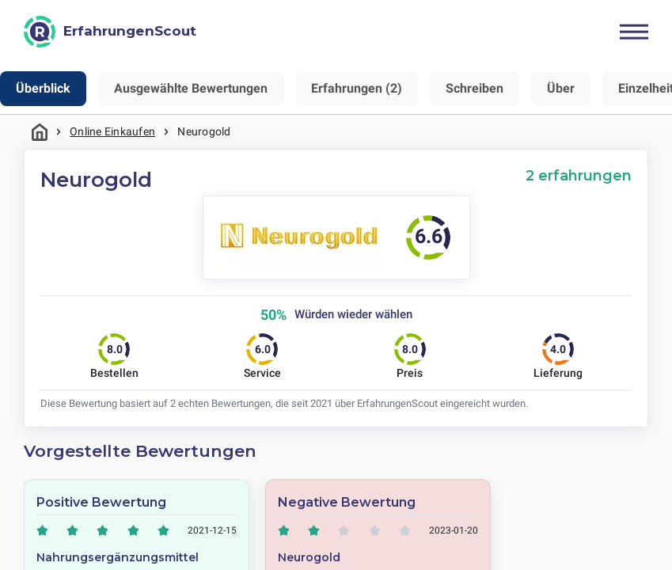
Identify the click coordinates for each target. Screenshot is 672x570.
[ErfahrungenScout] (110, 31)
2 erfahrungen (579, 175)
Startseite (39, 132)
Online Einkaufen (112, 131)
